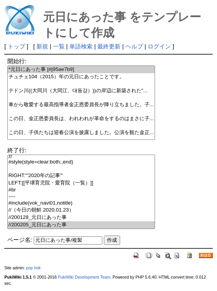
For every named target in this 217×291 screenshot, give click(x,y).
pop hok (33, 267)
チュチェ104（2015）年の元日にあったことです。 (81, 77)
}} (81, 155)
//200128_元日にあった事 (81, 217)
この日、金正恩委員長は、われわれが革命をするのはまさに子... (81, 118)
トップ (16, 46)
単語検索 (81, 46)
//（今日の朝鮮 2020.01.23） (81, 210)
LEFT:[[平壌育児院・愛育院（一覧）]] (81, 183)
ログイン (159, 46)
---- (81, 196)
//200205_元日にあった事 (81, 225)
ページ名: (19, 239)
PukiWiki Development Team (84, 277)
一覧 (59, 46)
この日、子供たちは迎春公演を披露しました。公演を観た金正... (81, 132)
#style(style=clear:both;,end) (81, 162)
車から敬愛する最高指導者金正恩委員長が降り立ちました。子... (81, 104)
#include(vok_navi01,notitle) (81, 203)
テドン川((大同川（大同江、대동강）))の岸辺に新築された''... (81, 91)
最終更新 (109, 46)
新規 (42, 46)
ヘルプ (134, 46)
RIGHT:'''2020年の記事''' (81, 175)
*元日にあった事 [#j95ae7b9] (81, 69)
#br (81, 190)
